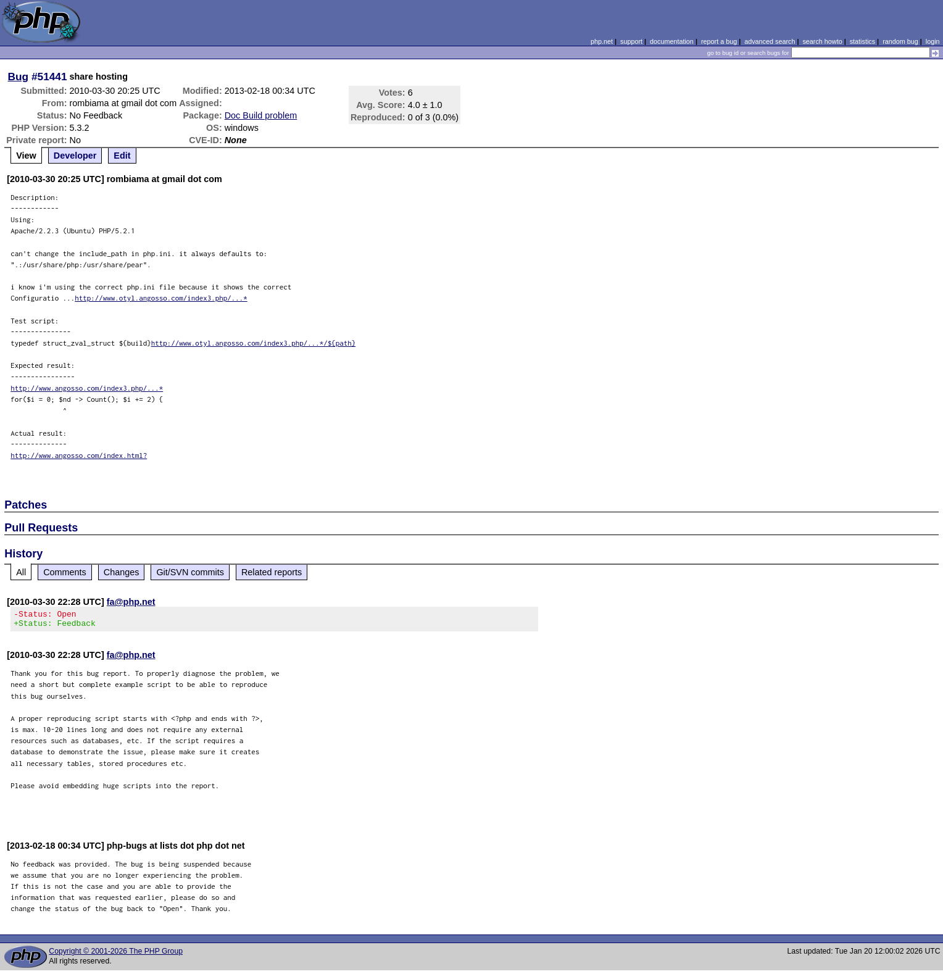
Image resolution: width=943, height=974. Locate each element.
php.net (602, 41)
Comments (64, 572)
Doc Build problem (261, 115)
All (21, 572)
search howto (822, 41)
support (631, 41)
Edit (122, 155)
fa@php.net (131, 602)
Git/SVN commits (190, 572)
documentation (672, 41)
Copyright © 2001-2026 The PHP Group (116, 955)
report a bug (719, 41)
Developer (75, 155)
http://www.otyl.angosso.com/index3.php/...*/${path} (253, 343)
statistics (862, 41)
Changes (121, 572)
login (933, 41)
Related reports (271, 572)
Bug (18, 76)
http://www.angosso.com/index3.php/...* (86, 388)
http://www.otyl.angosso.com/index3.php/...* (161, 298)
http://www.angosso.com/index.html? (78, 455)
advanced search (769, 41)
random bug (900, 41)
